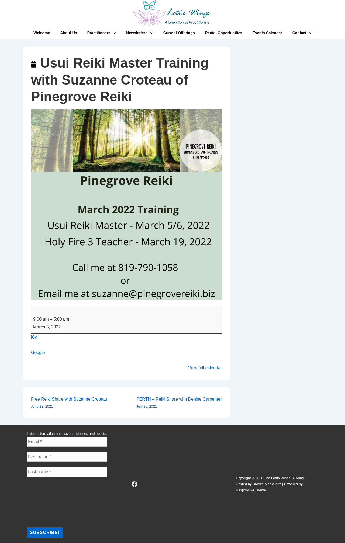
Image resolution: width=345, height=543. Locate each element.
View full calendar (205, 368)
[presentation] (49, 501)
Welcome (41, 33)
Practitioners (102, 32)
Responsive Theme (251, 490)
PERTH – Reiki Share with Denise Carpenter (179, 403)
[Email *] (67, 442)
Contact (303, 32)
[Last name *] (67, 472)
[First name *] (67, 457)
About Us (68, 33)
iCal (35, 337)
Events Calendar (267, 33)
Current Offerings (179, 33)
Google (38, 352)
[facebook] (134, 484)
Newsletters (140, 32)
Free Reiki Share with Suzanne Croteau (69, 403)
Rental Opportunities (223, 33)
